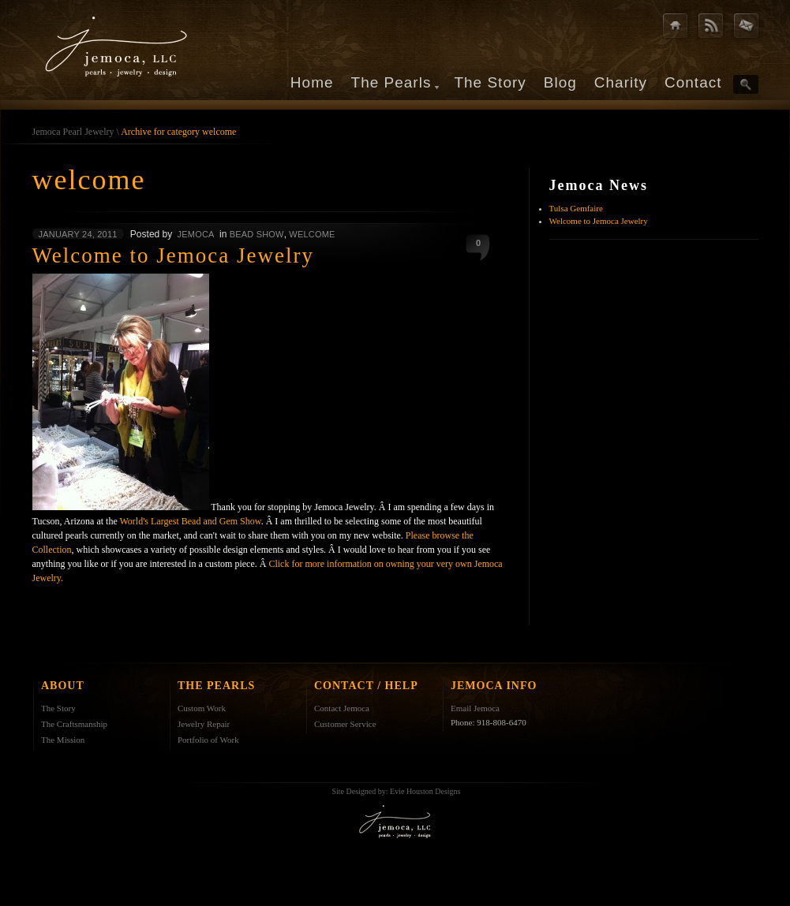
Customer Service (345, 724)
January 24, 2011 (78, 234)
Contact (693, 82)
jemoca (196, 234)
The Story (490, 82)
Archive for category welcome (178, 131)
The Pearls (391, 82)
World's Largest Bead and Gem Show (190, 521)
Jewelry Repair (204, 724)
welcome (312, 234)
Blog (560, 82)
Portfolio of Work (208, 739)
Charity (620, 82)
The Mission (62, 739)
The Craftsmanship (74, 724)
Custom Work (202, 708)
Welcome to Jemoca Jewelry (598, 221)
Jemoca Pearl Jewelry (73, 131)
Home (312, 82)
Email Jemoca (475, 708)
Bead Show (257, 234)
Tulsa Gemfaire (576, 208)
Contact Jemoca (341, 708)
